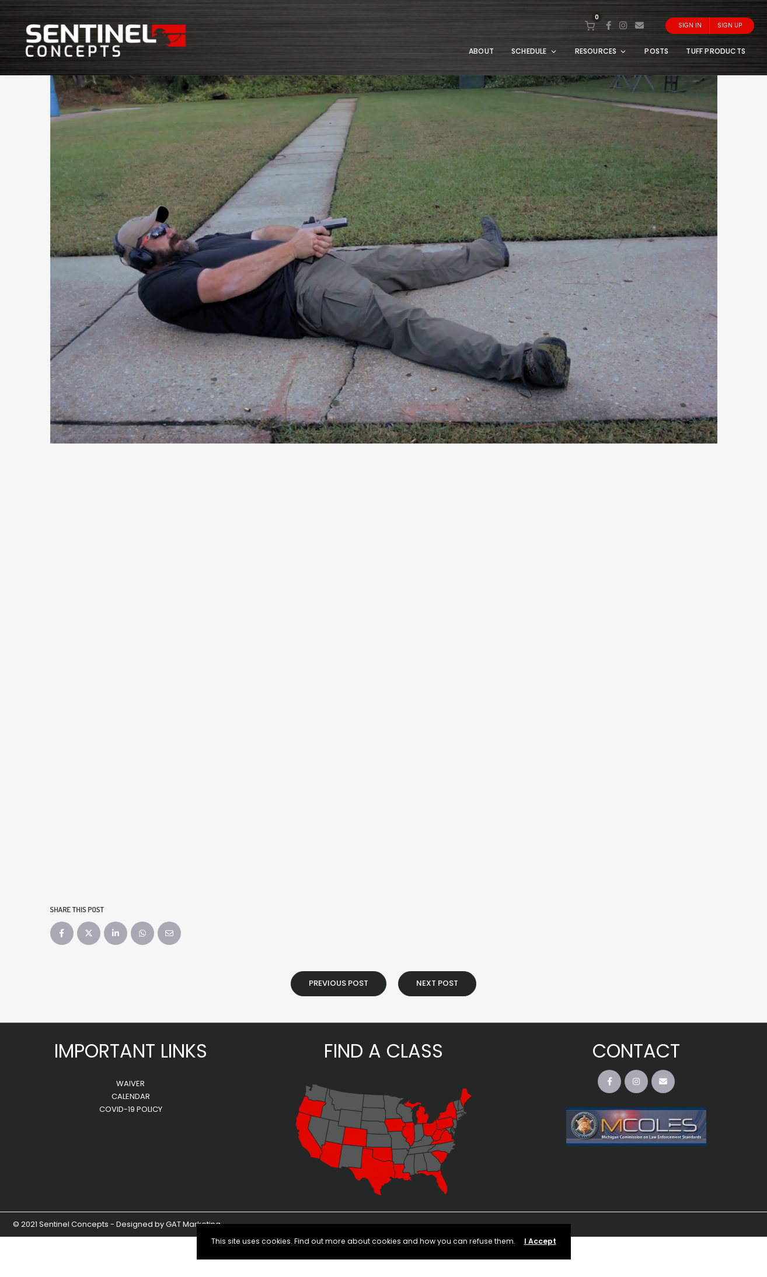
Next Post (437, 983)
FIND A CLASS (383, 1051)
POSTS (656, 51)
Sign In (690, 25)
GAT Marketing (193, 1224)
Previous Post (338, 983)
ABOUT (481, 51)
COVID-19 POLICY (130, 1109)
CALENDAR (130, 1096)
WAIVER (130, 1083)
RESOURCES (601, 51)
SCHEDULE (534, 51)
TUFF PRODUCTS (715, 51)
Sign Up (729, 25)
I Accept (540, 1241)
